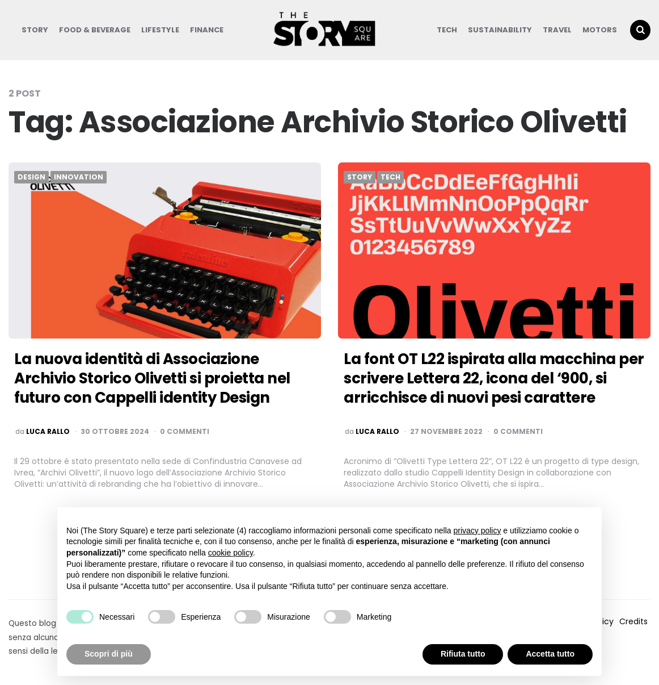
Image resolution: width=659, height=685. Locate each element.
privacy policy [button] (477, 530)
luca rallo (48, 432)
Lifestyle (160, 29)
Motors (599, 29)
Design (31, 177)
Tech (447, 29)
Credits (633, 621)
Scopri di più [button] (109, 653)
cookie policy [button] (230, 552)
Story (35, 29)
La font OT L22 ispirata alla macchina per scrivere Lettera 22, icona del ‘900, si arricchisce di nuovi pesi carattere (494, 378)
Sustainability (500, 29)
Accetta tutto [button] (550, 653)
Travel (557, 29)
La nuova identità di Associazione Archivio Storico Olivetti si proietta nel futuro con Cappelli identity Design (152, 378)
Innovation (78, 177)
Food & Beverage (94, 29)
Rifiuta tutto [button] (463, 653)
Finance (206, 29)
